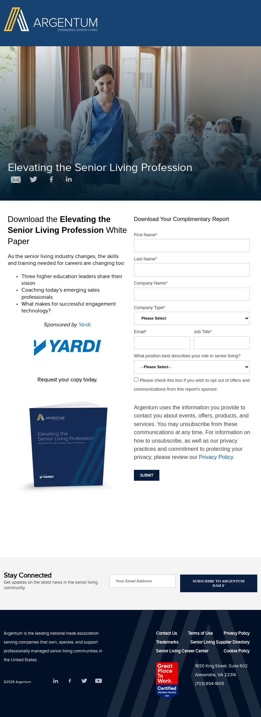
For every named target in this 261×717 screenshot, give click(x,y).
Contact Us (166, 634)
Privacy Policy (216, 457)
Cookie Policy (236, 651)
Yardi (84, 325)
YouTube (98, 681)
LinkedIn (55, 681)
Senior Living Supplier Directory (219, 643)
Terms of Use (200, 634)
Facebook (69, 681)
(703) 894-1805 (209, 684)
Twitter (84, 681)
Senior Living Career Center (182, 651)
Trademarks (167, 643)
